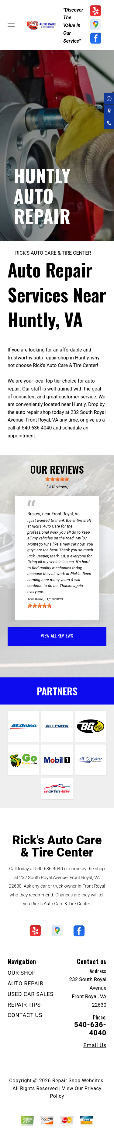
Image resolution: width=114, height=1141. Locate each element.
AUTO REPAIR (25, 983)
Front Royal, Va (66, 513)
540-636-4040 (37, 428)
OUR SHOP (22, 973)
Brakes (33, 513)
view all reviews (57, 635)
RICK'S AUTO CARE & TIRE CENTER (53, 253)
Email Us (94, 1045)
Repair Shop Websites (77, 1080)
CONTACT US (25, 1015)
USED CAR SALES (31, 994)
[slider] (57, 479)
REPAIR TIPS (24, 1004)
